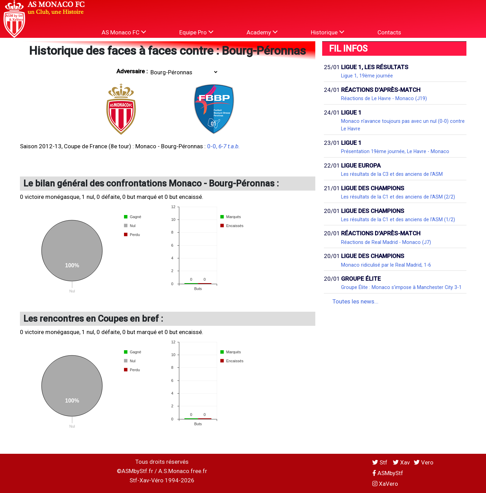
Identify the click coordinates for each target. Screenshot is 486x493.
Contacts (389, 32)
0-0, (223, 146)
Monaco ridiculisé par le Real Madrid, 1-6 (386, 265)
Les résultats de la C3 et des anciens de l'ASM (392, 174)
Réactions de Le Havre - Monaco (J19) (384, 98)
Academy (262, 32)
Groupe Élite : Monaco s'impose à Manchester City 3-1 (401, 287)
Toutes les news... (355, 301)
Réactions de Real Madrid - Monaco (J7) (386, 242)
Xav (401, 462)
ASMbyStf (387, 473)
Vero (423, 462)
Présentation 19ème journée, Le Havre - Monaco (395, 151)
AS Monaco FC (124, 32)
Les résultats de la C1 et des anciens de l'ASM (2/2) (398, 197)
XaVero (385, 483)
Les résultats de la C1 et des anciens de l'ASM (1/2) (398, 219)
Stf (380, 462)
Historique (327, 32)
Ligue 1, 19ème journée (367, 75)
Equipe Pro (196, 32)
